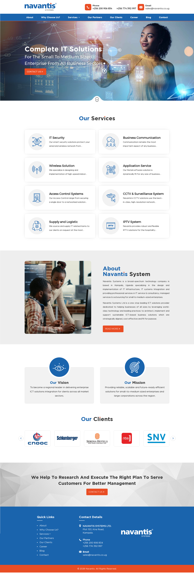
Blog (148, 17)
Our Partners (95, 17)
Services (44, 543)
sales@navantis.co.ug (157, 8)
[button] (79, 17)
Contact (163, 17)
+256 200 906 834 (102, 8)
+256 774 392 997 (126, 8)
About (29, 17)
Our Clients (116, 17)
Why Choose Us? (50, 17)
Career (134, 17)
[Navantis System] (41, 7)
